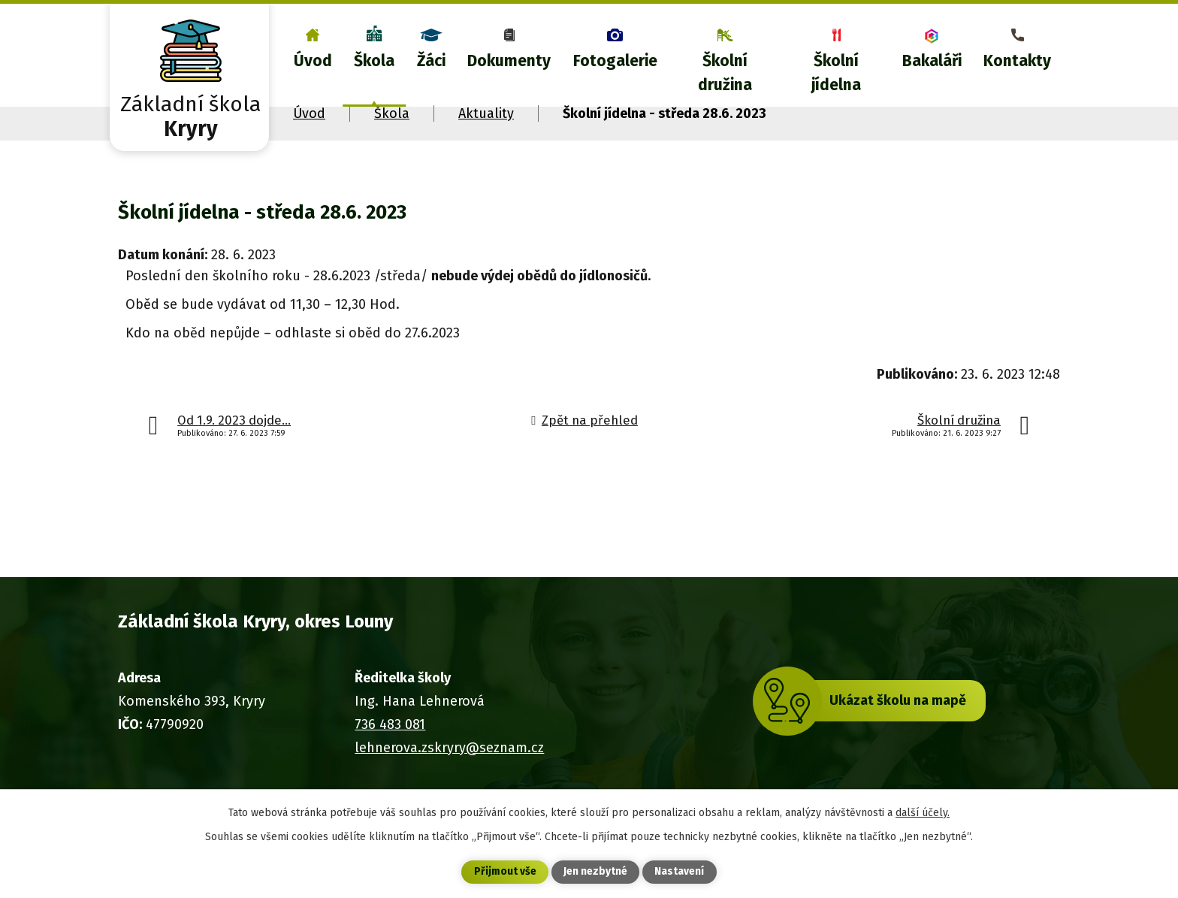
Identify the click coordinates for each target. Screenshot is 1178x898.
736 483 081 (390, 724)
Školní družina (725, 73)
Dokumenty (509, 61)
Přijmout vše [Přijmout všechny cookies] (505, 872)
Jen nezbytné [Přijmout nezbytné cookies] (595, 872)
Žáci (431, 61)
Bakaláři (932, 61)
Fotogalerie (615, 61)
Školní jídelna (836, 73)
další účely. (923, 812)
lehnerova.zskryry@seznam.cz (449, 747)
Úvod (313, 61)
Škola (374, 61)
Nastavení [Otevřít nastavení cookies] (679, 872)
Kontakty (1017, 61)
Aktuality (486, 113)
